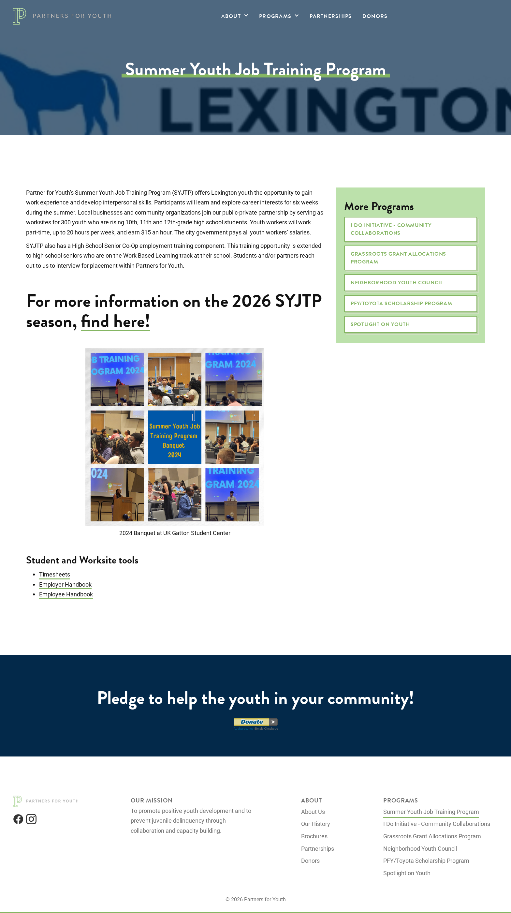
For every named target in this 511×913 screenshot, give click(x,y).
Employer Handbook (65, 584)
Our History (315, 824)
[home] (62, 16)
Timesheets (54, 574)
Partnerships (331, 16)
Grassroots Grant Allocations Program (398, 258)
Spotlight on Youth (380, 324)
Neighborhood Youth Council (397, 283)
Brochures (314, 836)
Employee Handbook (66, 594)
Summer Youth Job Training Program (431, 812)
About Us (313, 812)
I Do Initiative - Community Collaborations (391, 229)
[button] (235, 16)
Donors (375, 16)
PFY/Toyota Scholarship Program (401, 303)
